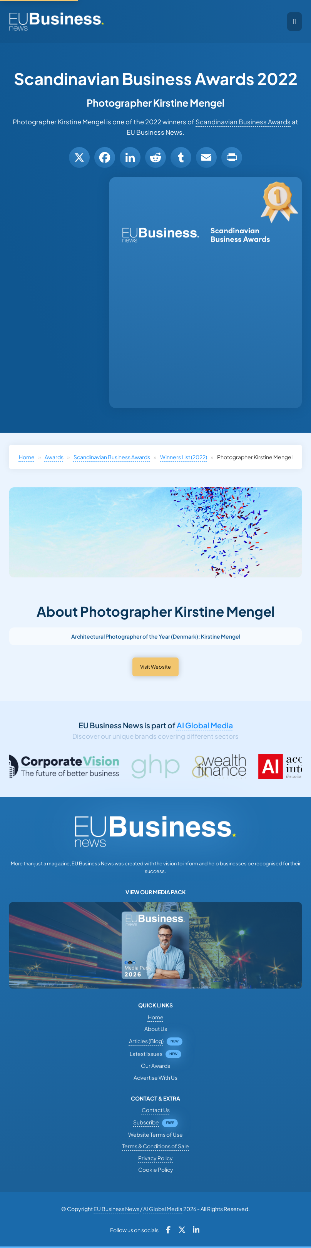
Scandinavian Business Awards (243, 122)
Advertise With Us (155, 1077)
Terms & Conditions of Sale (155, 1146)
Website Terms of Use (155, 1134)
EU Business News (116, 1208)
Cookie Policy (155, 1169)
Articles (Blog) (146, 1040)
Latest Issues (146, 1053)
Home (27, 456)
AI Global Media (205, 725)
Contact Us (156, 1109)
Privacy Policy (155, 1157)
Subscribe (146, 1122)
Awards (54, 456)
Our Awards (155, 1065)
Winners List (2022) (183, 456)
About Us (155, 1028)
